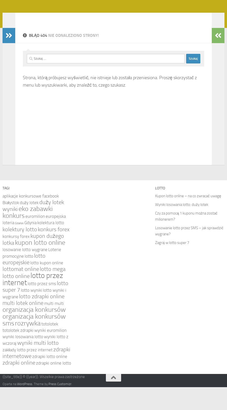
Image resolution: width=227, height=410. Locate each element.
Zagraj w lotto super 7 (172, 265)
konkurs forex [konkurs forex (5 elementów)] (54, 252)
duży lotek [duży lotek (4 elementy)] (29, 225)
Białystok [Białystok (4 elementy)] (11, 225)
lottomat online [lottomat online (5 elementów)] (21, 292)
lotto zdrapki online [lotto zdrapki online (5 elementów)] (41, 319)
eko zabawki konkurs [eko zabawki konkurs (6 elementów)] (28, 235)
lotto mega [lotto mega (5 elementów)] (53, 292)
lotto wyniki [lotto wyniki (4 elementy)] (31, 313)
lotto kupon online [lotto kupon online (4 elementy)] (46, 285)
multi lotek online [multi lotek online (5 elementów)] (23, 326)
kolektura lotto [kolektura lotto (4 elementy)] (50, 245)
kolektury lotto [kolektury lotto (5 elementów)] (20, 252)
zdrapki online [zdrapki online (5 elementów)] (19, 385)
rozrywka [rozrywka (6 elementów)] (28, 346)
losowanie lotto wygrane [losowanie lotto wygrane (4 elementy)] (25, 272)
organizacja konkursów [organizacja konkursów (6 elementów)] (34, 332)
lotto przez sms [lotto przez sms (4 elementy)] (42, 306)
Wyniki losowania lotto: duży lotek (181, 227)
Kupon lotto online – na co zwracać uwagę (188, 219)
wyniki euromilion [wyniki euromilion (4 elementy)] (50, 353)
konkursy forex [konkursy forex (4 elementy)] (16, 259)
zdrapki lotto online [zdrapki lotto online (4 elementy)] (49, 379)
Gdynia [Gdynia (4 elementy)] (30, 245)
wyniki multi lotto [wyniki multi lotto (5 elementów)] (38, 366)
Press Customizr (59, 407)
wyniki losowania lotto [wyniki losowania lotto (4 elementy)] (23, 359)
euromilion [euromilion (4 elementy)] (35, 239)
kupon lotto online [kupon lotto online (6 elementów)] (40, 265)
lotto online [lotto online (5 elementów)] (16, 299)
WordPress (24, 407)
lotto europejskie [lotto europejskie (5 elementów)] (24, 282)
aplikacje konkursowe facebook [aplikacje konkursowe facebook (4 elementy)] (31, 218)
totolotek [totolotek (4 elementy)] (49, 346)
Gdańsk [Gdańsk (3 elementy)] (19, 246)
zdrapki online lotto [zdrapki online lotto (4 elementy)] (53, 385)
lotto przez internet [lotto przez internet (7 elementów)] (33, 302)
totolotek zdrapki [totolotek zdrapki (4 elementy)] (18, 353)
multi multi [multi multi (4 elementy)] (54, 326)
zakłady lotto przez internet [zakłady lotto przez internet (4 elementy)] (28, 372)
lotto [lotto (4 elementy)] (29, 279)
